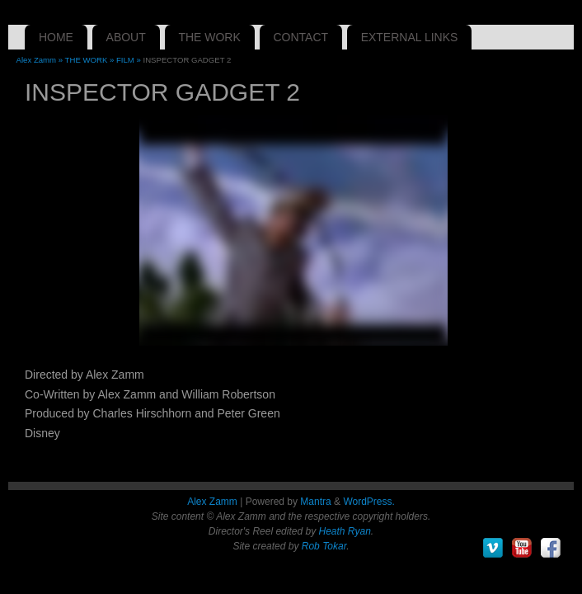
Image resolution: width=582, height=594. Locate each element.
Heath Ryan (344, 531)
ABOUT (126, 37)
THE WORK (209, 37)
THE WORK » (90, 59)
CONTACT (300, 37)
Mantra (315, 501)
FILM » (129, 59)
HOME (56, 37)
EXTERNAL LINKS (409, 37)
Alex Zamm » (40, 59)
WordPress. (368, 501)
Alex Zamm (212, 501)
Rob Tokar (324, 546)
